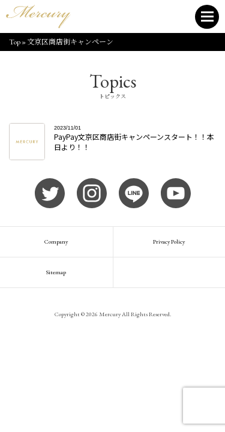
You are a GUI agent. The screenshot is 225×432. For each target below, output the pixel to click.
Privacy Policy (169, 241)
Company (56, 241)
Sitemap (56, 272)
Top (14, 42)
